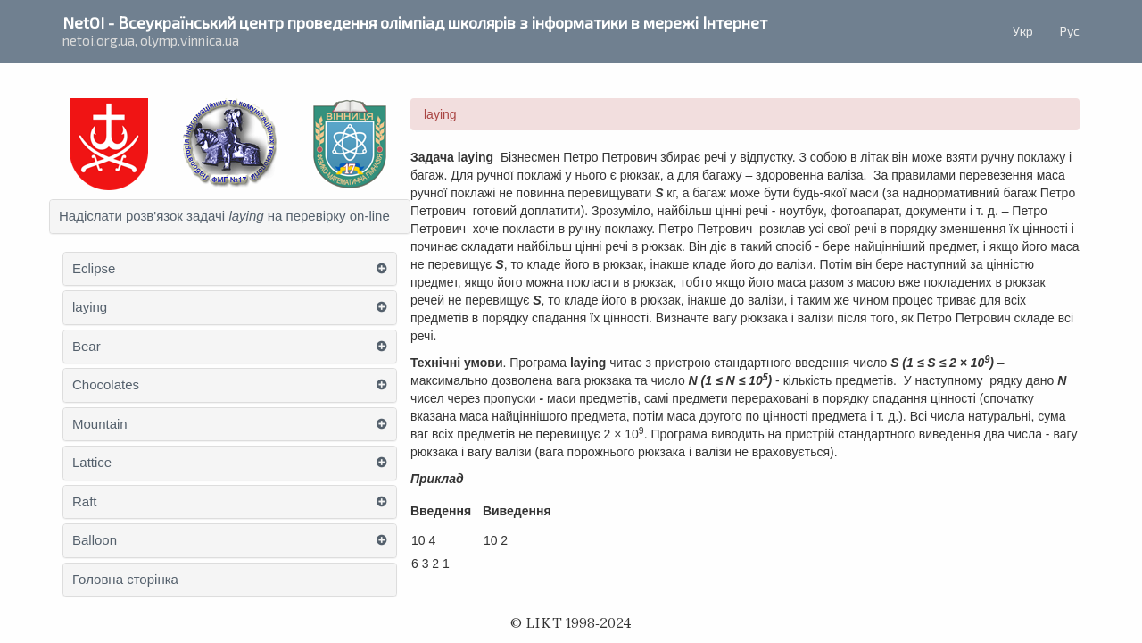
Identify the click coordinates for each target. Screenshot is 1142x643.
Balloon (94, 540)
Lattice (92, 462)
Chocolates (105, 385)
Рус (1070, 30)
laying (89, 307)
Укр (1023, 30)
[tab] (230, 216)
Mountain (100, 424)
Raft (84, 502)
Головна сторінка (125, 579)
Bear (86, 346)
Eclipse (93, 269)
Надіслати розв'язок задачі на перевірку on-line (224, 216)
